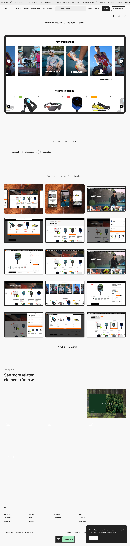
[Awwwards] (6, 8)
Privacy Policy (29, 532)
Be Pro (106, 8)
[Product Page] (23, 262)
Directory (26, 8)
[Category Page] (65, 262)
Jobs (43, 8)
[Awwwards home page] (59, 539)
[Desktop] (23, 199)
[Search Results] (65, 230)
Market (49, 8)
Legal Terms (19, 532)
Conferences (58, 517)
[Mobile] (65, 199)
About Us (82, 517)
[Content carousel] (65, 436)
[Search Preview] (23, 230)
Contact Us (82, 521)
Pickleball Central (76, 23)
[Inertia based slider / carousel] (65, 403)
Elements (7, 521)
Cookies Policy (8, 532)
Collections (7, 517)
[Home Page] (106, 199)
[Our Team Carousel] (65, 468)
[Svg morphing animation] (106, 435)
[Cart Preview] (106, 230)
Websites (7, 514)
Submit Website (118, 8)
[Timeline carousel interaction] (23, 468)
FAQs (80, 514)
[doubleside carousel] (106, 403)
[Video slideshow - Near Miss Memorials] (23, 435)
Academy (35, 8)
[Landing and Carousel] (23, 403)
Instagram (78, 532)
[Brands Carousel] (65, 293)
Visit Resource (68, 539)
